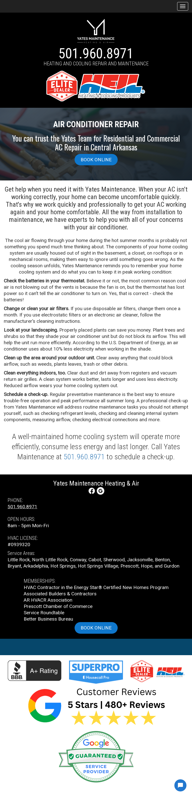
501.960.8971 (96, 53)
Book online (96, 160)
